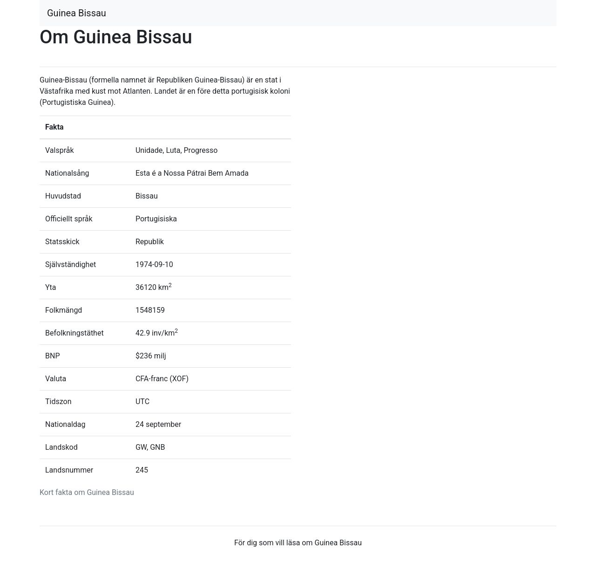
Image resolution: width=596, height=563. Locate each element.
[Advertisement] (430, 140)
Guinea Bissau (76, 13)
